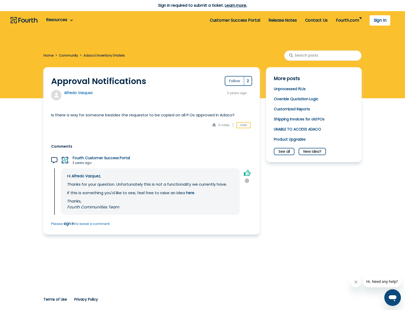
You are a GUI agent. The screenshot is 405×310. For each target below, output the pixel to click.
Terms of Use (55, 299)
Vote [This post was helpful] (243, 125)
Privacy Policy (86, 299)
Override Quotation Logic (296, 99)
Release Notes (282, 20)
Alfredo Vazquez (78, 92)
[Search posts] (323, 55)
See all (284, 151)
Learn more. (236, 5)
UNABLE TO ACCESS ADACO (297, 129)
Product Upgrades (290, 139)
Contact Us (316, 20)
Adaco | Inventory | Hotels (103, 55)
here (190, 192)
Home (48, 55)
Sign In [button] (380, 20)
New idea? (312, 151)
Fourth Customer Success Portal (101, 158)
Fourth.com (347, 20)
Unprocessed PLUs (290, 89)
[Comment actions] (247, 180)
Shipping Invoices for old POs (299, 119)
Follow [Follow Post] (234, 81)
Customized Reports (292, 109)
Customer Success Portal (235, 20)
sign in (69, 223)
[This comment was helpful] (247, 173)
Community (68, 55)
